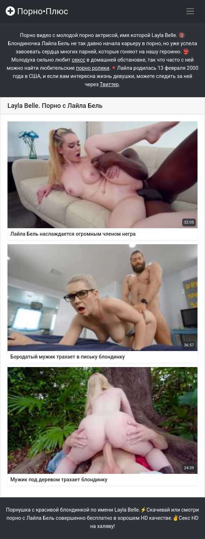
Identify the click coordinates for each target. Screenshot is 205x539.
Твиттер (109, 85)
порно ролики (92, 68)
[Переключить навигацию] (190, 11)
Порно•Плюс (37, 11)
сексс (78, 60)
